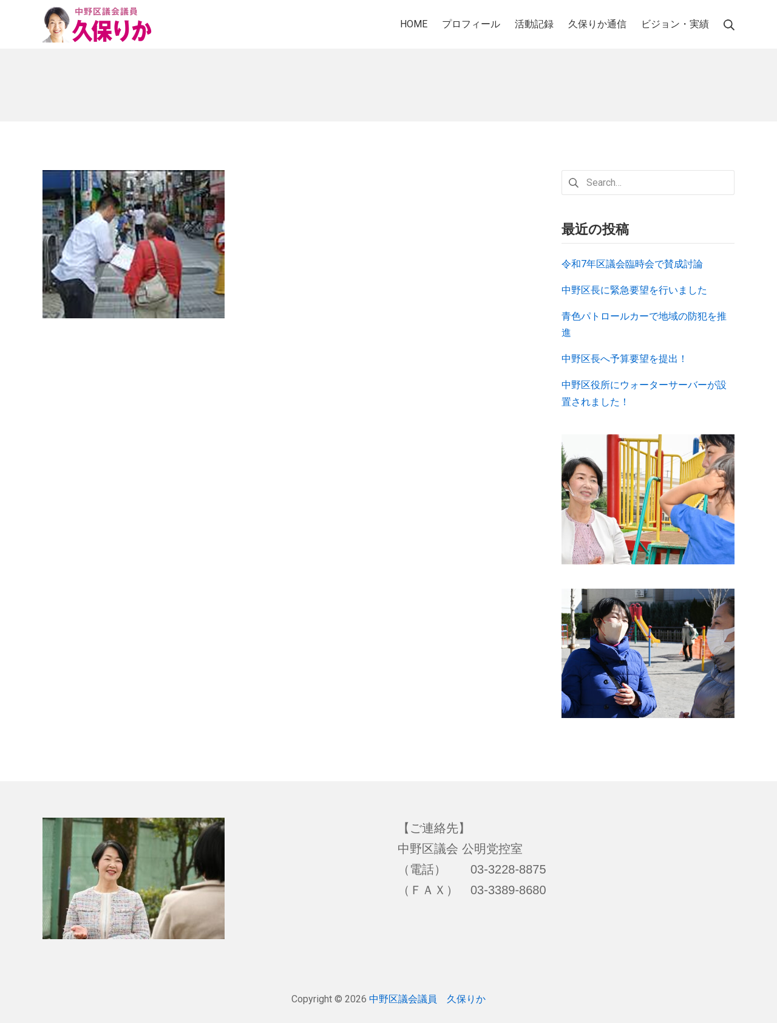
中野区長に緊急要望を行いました (634, 290)
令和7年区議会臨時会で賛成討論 (632, 264)
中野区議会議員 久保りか (427, 999)
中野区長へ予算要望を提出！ (625, 358)
